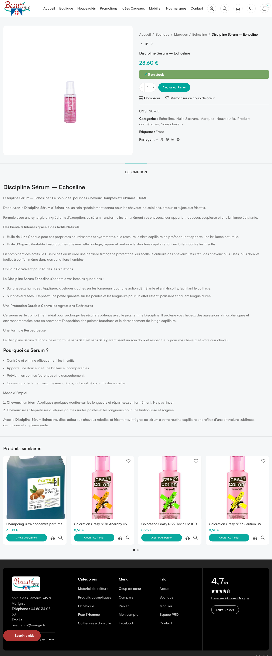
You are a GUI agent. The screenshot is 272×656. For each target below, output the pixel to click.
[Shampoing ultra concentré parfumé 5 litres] (34, 487)
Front (160, 132)
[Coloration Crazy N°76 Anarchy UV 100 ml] (102, 487)
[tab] (136, 170)
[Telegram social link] (178, 139)
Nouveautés (226, 118)
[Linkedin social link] (172, 139)
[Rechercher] (224, 8)
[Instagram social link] (265, 648)
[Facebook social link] (157, 139)
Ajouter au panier (174, 87)
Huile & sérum (187, 118)
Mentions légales (44, 648)
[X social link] (162, 139)
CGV (96, 648)
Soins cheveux (172, 124)
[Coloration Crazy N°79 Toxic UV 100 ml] (169, 487)
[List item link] (95, 579)
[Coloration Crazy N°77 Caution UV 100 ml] (237, 487)
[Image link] (26, 574)
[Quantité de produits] (147, 87)
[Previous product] (141, 44)
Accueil (145, 34)
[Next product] (151, 44)
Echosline (199, 34)
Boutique (162, 34)
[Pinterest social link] (167, 139)
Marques (181, 34)
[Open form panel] (22, 635)
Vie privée (82, 648)
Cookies (65, 648)
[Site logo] (16, 8)
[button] (134, 541)
